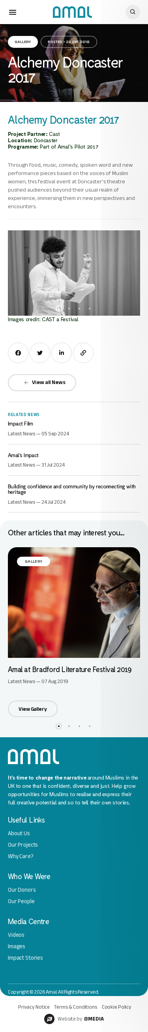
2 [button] (69, 308)
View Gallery (33, 709)
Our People (21, 901)
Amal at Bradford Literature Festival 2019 (69, 669)
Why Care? (21, 856)
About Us (19, 833)
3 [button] (79, 308)
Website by (73, 1019)
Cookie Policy (116, 1007)
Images (16, 946)
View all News (44, 382)
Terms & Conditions (75, 1007)
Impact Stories (25, 958)
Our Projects (23, 845)
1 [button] (59, 308)
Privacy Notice (34, 1007)
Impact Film (20, 423)
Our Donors (22, 890)
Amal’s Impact (23, 455)
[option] (74, 273)
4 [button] (89, 308)
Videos (16, 935)
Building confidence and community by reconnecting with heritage (72, 489)
